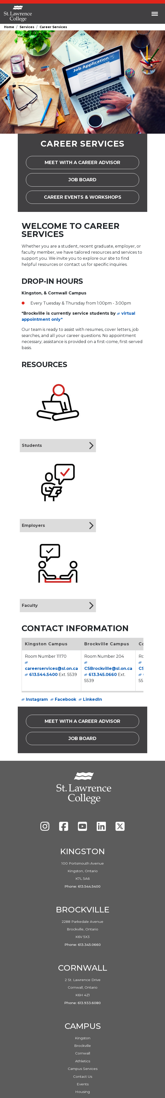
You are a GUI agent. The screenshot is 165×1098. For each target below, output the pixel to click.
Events (83, 1084)
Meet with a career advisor (92, 164)
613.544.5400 (43, 674)
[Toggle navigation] (154, 14)
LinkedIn (92, 699)
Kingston (82, 1038)
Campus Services (82, 1069)
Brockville (82, 1046)
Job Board (87, 181)
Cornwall (82, 1053)
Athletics (82, 1061)
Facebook (65, 699)
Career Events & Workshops (91, 198)
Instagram (37, 699)
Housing (82, 1092)
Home (9, 27)
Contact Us (82, 1076)
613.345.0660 (103, 674)
